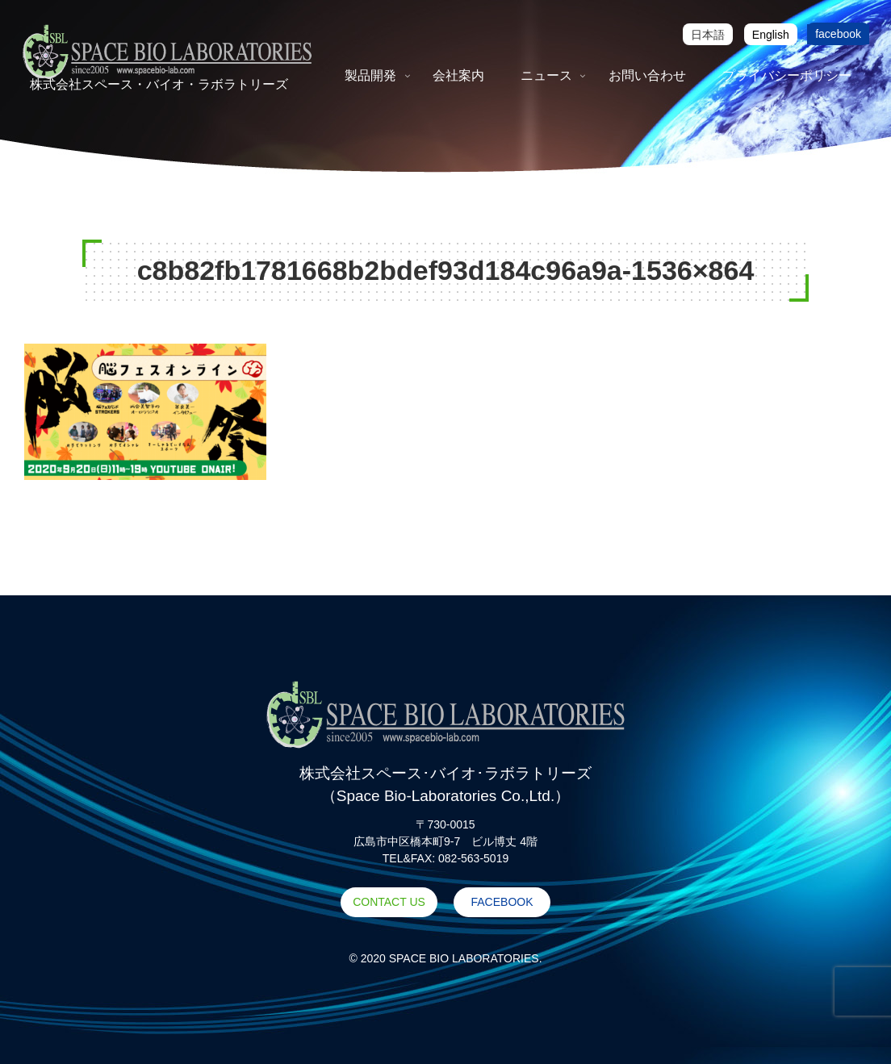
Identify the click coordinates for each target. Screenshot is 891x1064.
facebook (838, 33)
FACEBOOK (502, 901)
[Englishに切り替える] (770, 34)
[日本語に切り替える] (708, 34)
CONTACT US (389, 901)
